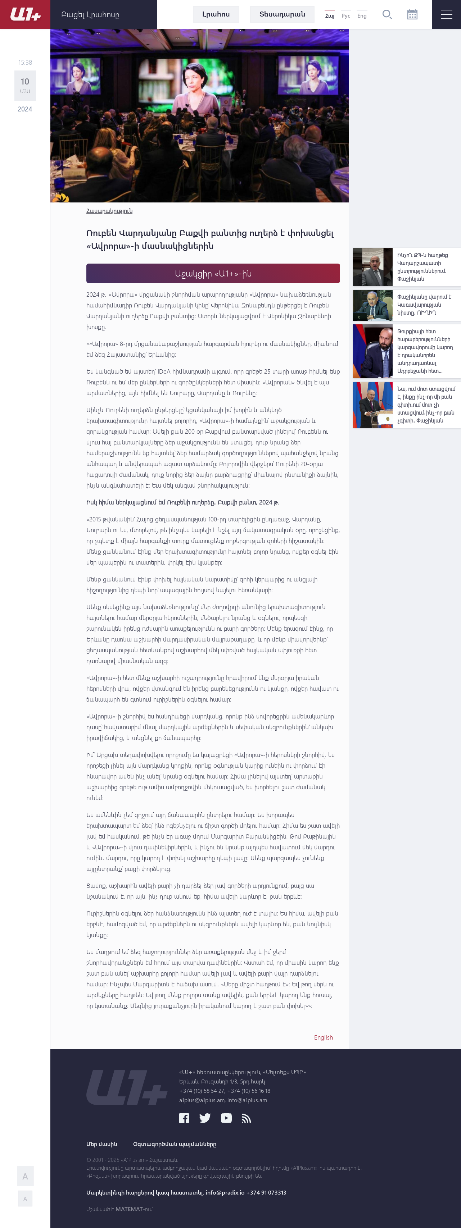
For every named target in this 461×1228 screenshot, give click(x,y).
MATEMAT (129, 1209)
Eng (362, 15)
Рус (346, 15)
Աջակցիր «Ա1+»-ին (213, 273)
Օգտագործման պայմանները (174, 1144)
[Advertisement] (407, 137)
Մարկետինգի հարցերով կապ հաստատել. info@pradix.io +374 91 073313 (186, 1192)
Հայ (329, 15)
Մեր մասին (101, 1144)
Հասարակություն (109, 210)
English (323, 1037)
